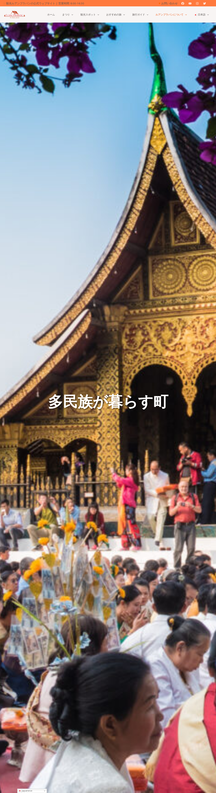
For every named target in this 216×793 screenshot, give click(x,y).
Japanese (25, 790)
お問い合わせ (169, 3)
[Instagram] (197, 3)
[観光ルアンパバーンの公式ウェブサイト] (14, 14)
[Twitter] (204, 3)
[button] (211, 3)
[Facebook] (182, 3)
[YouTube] (190, 3)
